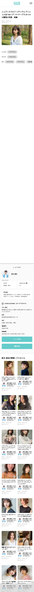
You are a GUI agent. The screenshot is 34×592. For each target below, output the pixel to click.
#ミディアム (20, 61)
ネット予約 (16, 326)
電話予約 (17, 334)
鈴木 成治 (14, 261)
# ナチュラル (12, 56)
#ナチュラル (10, 61)
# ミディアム (12, 51)
